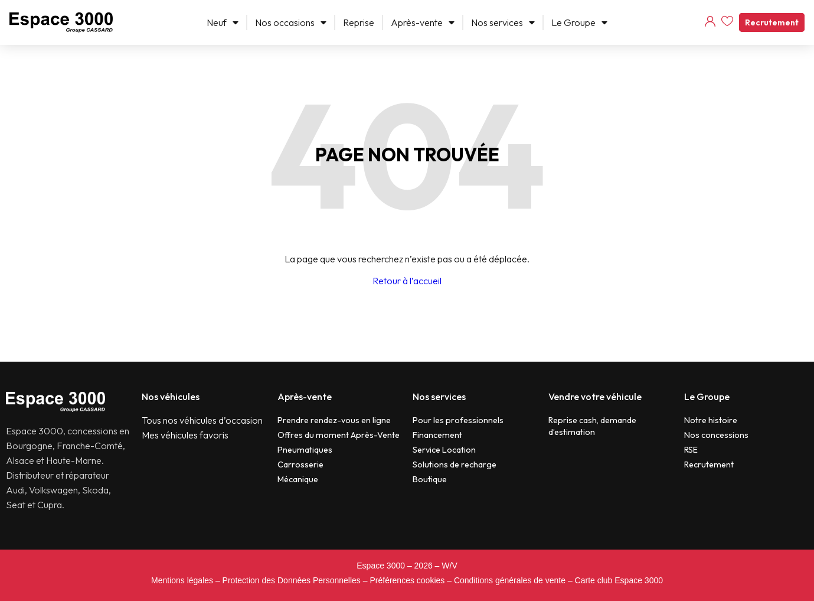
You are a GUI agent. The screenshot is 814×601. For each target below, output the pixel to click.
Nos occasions (290, 22)
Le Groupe (579, 22)
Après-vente (423, 22)
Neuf (222, 22)
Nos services (503, 22)
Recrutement (772, 22)
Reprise (358, 22)
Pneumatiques (304, 449)
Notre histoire (710, 420)
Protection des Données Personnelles (292, 580)
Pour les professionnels (458, 420)
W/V (449, 565)
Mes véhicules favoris (185, 435)
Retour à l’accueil (407, 281)
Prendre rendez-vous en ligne (334, 420)
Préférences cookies (407, 580)
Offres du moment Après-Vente (338, 435)
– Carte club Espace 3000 (615, 580)
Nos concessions (716, 435)
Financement (437, 435)
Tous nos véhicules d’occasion (202, 420)
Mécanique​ (297, 479)
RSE (691, 449)
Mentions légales (182, 580)
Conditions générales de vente (509, 580)
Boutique (430, 479)
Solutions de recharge (454, 464)
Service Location (444, 449)
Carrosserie (300, 464)
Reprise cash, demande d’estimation (592, 426)
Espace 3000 (381, 565)
